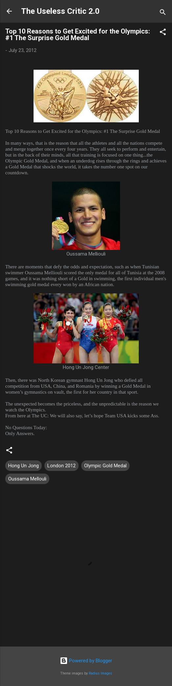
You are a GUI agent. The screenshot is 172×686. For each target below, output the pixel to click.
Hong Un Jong (23, 466)
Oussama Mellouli (27, 479)
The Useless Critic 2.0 (60, 11)
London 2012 (61, 466)
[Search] (163, 13)
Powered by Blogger (86, 661)
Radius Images (100, 673)
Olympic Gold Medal (105, 466)
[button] (163, 33)
